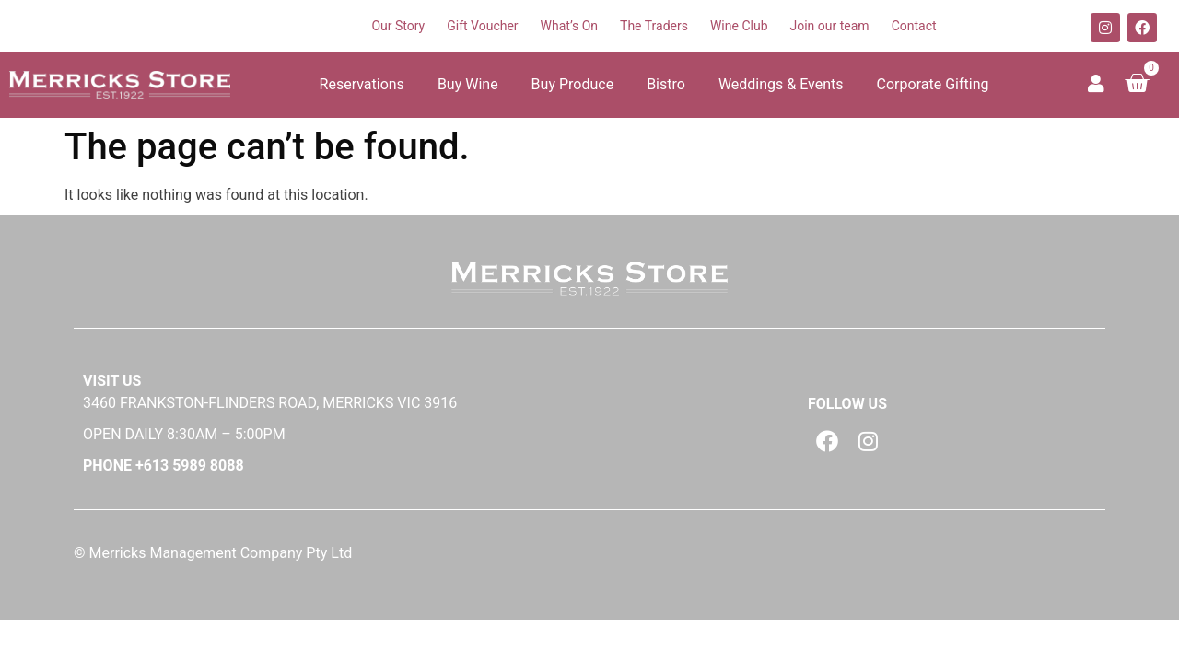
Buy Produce (572, 84)
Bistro (666, 84)
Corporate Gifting (933, 84)
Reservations (362, 84)
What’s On (569, 25)
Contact (914, 25)
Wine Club (739, 25)
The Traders (654, 25)
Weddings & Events (781, 84)
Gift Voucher (482, 25)
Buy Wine (468, 84)
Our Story (398, 25)
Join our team (830, 25)
